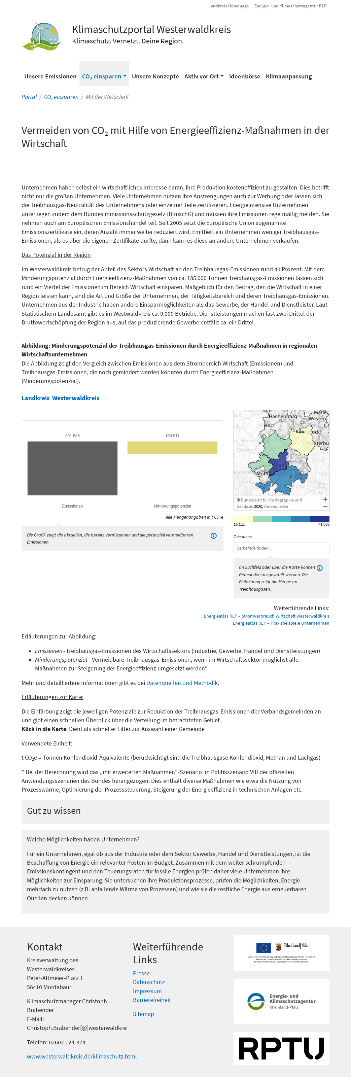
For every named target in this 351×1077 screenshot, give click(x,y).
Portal (29, 97)
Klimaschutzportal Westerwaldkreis (151, 29)
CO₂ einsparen (61, 97)
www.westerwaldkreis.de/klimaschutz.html (82, 1056)
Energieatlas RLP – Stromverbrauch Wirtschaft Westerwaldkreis (266, 616)
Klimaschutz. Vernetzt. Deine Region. (128, 40)
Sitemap (143, 1014)
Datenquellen (276, 506)
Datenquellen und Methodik (182, 683)
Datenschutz (149, 982)
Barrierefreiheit (152, 1000)
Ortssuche (243, 537)
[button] (104, 73)
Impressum (147, 991)
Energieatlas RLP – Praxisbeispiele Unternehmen (281, 623)
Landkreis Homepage (228, 5)
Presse (141, 973)
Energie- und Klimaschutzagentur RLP (290, 5)
